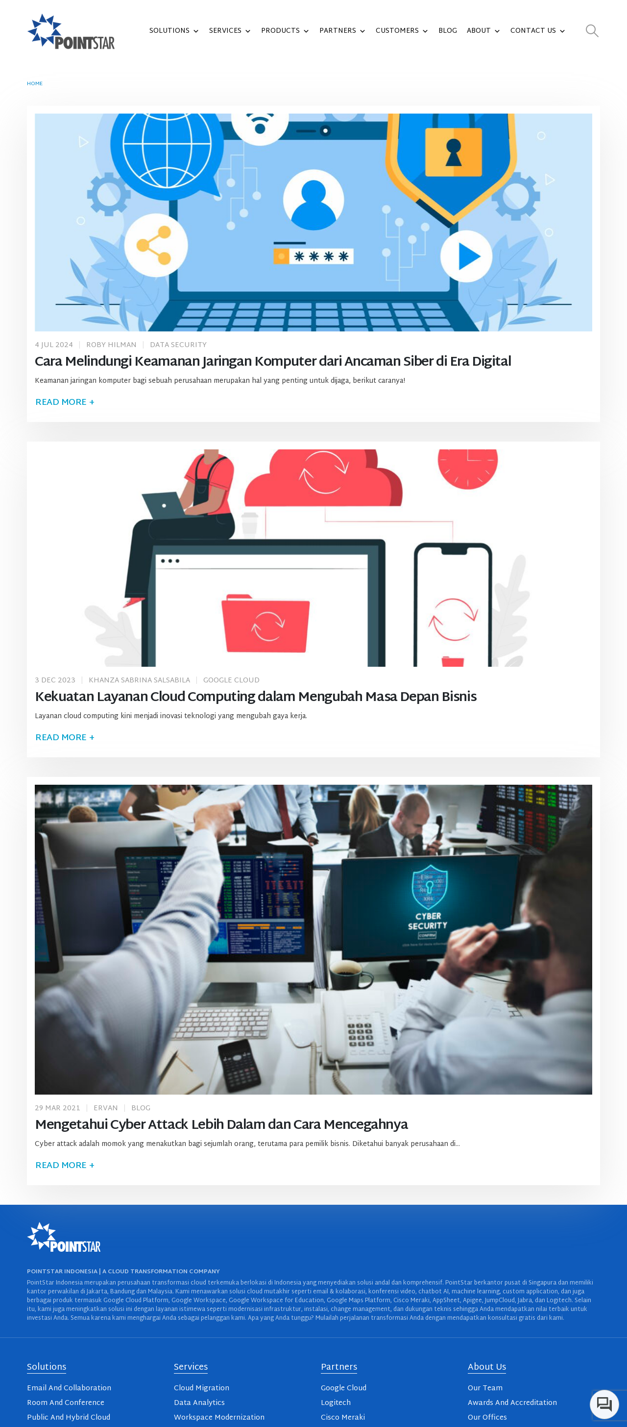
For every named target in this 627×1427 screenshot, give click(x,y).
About (484, 31)
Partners (342, 31)
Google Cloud (231, 680)
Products (285, 31)
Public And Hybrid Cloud (68, 1418)
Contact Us (538, 31)
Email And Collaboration (69, 1388)
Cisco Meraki (343, 1418)
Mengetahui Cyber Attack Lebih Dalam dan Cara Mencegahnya (221, 1126)
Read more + (64, 403)
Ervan (106, 1108)
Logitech (336, 1403)
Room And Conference (65, 1403)
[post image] (313, 222)
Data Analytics (199, 1403)
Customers (402, 31)
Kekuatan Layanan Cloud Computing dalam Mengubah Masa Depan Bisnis (255, 698)
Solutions (174, 31)
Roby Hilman (111, 345)
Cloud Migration (201, 1388)
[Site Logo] (71, 31)
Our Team (485, 1388)
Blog (447, 31)
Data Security (178, 345)
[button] (592, 31)
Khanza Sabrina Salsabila (139, 680)
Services (230, 31)
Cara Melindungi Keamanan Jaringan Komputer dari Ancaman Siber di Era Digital (273, 362)
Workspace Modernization (219, 1418)
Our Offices (487, 1418)
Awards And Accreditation (512, 1403)
